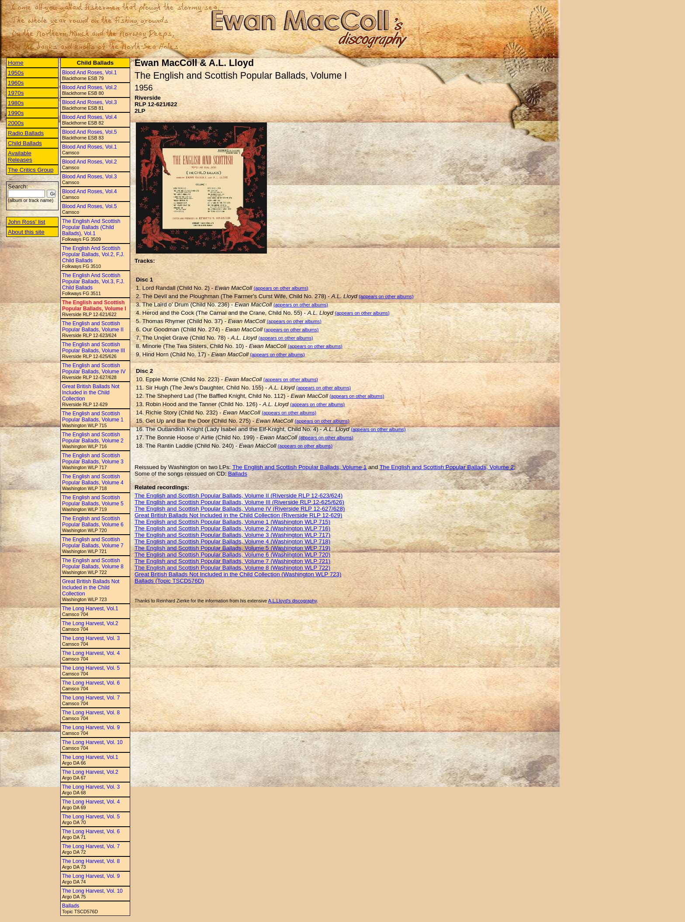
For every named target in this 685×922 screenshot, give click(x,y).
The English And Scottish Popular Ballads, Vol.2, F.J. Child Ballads (93, 254)
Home (16, 62)
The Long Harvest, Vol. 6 (91, 683)
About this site (26, 232)
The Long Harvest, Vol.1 (90, 608)
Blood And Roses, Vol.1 (89, 73)
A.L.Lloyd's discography (292, 600)
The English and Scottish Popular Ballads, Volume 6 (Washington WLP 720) (232, 554)
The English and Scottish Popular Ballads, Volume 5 (93, 500)
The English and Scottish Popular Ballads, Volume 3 (93, 458)
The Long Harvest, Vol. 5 (91, 668)
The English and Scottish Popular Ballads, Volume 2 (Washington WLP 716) (232, 528)
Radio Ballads (26, 133)
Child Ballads (25, 143)
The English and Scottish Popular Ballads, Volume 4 (93, 479)
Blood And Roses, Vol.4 (89, 117)
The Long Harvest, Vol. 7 (91, 698)
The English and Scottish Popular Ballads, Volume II (93, 326)
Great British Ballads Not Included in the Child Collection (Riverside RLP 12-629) (238, 515)
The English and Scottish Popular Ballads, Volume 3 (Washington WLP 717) (232, 535)
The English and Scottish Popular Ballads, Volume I (94, 305)
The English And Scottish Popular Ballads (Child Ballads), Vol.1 (91, 227)
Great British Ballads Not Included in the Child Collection (90, 392)
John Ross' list (26, 222)
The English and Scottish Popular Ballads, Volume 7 (93, 542)
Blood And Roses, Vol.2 (89, 87)
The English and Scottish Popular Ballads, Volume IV (93, 368)
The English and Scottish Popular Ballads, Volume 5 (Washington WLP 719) (232, 548)
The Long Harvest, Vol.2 (90, 623)
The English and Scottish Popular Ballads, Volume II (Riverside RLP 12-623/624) (238, 495)
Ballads (70, 906)
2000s (16, 123)
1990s (16, 113)
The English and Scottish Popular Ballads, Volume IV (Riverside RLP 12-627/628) (240, 508)
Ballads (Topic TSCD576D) (169, 581)
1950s (16, 73)
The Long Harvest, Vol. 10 (92, 742)
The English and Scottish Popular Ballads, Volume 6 (93, 521)
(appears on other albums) (281, 288)
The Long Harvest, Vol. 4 (91, 653)
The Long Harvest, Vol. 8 (91, 713)
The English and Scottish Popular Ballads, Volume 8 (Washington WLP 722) (232, 567)
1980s (16, 103)
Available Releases (20, 156)
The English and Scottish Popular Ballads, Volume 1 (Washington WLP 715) (232, 521)
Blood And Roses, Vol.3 (89, 102)
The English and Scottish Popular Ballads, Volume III (93, 347)
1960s (16, 83)
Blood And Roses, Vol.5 (89, 132)
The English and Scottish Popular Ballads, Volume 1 (93, 417)
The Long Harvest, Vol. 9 (91, 727)
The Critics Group (30, 170)
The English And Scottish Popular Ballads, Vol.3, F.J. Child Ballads (93, 281)
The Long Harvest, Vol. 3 (91, 638)
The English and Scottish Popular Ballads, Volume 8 (93, 563)
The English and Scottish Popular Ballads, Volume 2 (93, 437)
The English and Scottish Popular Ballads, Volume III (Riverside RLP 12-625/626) (239, 502)
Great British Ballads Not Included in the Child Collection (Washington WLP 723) (238, 574)
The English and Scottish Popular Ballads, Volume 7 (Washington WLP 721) (232, 561)
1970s (16, 93)
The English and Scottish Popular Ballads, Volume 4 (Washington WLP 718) (232, 541)
